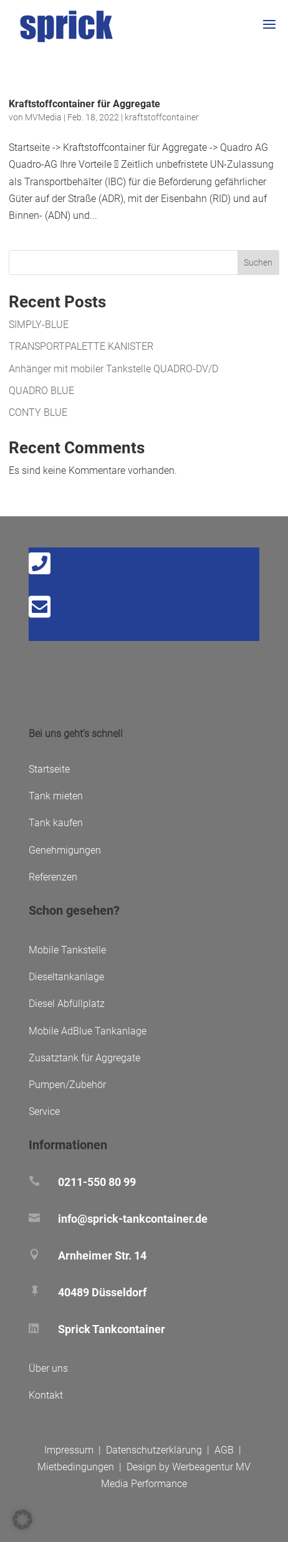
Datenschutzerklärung (154, 1450)
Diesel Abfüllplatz (67, 1004)
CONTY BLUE (38, 412)
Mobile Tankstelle (67, 950)
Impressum (69, 1450)
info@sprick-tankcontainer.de (133, 1218)
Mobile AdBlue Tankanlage (87, 1031)
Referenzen (53, 877)
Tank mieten (56, 796)
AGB (224, 1450)
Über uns (48, 1368)
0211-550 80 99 (97, 1181)
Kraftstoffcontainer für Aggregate (84, 104)
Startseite (49, 769)
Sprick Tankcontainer (111, 1329)
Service (44, 1111)
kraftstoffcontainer (162, 117)
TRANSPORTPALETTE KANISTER (81, 346)
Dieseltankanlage (66, 977)
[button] (22, 1519)
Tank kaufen (56, 823)
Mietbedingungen (75, 1467)
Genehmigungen (65, 850)
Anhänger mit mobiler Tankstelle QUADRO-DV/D (113, 369)
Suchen (258, 262)
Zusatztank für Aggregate (84, 1058)
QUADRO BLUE (41, 391)
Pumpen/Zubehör (67, 1085)
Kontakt (46, 1395)
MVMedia (43, 117)
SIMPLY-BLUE (39, 324)
